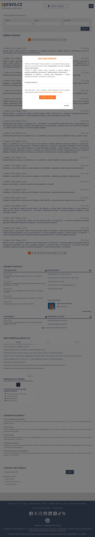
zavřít (66, 105)
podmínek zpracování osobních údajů (50, 92)
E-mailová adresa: (31, 82)
